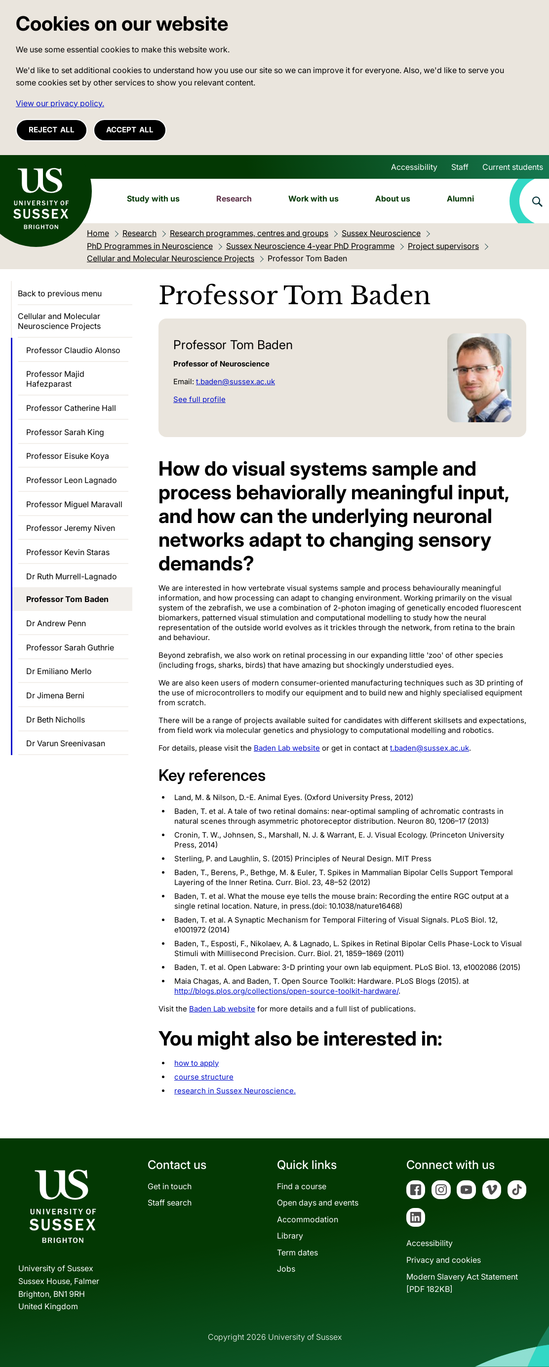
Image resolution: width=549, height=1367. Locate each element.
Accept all (130, 129)
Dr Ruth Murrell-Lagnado (71, 576)
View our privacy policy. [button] (60, 103)
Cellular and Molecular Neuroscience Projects (59, 321)
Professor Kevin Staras (68, 552)
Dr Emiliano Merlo (59, 671)
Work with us (313, 198)
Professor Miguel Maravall (74, 504)
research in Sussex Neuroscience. (235, 1090)
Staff (460, 167)
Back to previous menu (60, 293)
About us (392, 198)
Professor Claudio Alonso (73, 350)
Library (290, 1236)
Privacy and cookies (443, 1260)
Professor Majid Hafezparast (55, 379)
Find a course (301, 1186)
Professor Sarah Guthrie (70, 647)
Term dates (297, 1252)
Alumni (460, 198)
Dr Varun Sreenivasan (65, 743)
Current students (512, 167)
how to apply (196, 1063)
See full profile (199, 399)
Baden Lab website (222, 1008)
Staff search (170, 1202)
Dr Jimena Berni (55, 695)
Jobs (286, 1269)
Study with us (153, 198)
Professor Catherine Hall (71, 408)
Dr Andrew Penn (56, 623)
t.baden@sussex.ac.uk (235, 381)
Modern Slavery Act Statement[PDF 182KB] (462, 1283)
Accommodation (307, 1219)
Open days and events (317, 1202)
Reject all (52, 129)
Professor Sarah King (65, 432)
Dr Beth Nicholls (55, 719)
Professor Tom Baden (67, 599)
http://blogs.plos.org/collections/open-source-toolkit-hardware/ (286, 991)
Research (234, 198)
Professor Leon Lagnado (71, 480)
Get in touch (170, 1186)
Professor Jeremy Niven (70, 528)
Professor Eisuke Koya (67, 456)
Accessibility (414, 167)
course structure (204, 1077)
